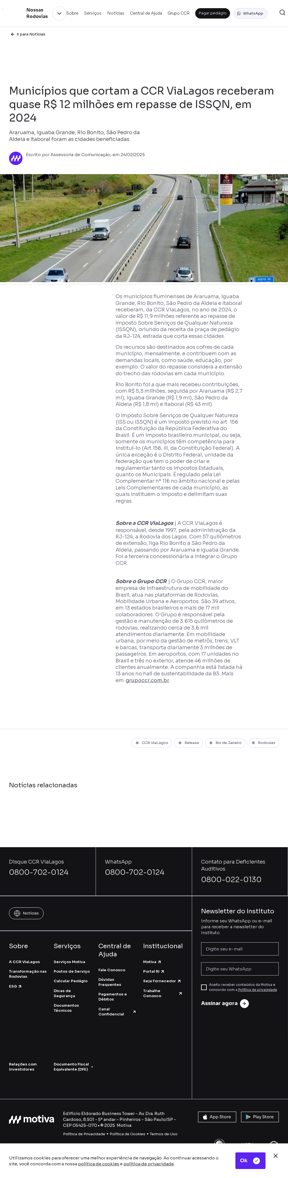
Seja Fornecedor (162, 981)
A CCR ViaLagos (24, 961)
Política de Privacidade (84, 1134)
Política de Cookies (127, 1134)
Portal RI (154, 971)
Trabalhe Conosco (163, 993)
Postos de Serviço (72, 971)
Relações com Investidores (23, 1067)
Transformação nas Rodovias (28, 974)
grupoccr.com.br (147, 680)
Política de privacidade (257, 990)
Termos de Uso (163, 1134)
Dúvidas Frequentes (109, 982)
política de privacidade (148, 1163)
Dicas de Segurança (64, 993)
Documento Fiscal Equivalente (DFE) (73, 1067)
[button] (250, 13)
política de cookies (98, 1163)
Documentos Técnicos (66, 1008)
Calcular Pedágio (70, 981)
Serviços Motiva (69, 961)
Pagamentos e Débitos (112, 997)
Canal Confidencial (117, 1012)
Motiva (152, 961)
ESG (15, 986)
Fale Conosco (111, 970)
